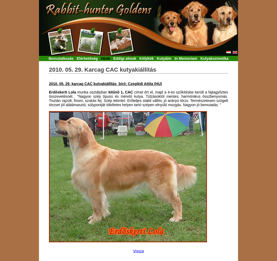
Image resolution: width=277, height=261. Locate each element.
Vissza (138, 251)
